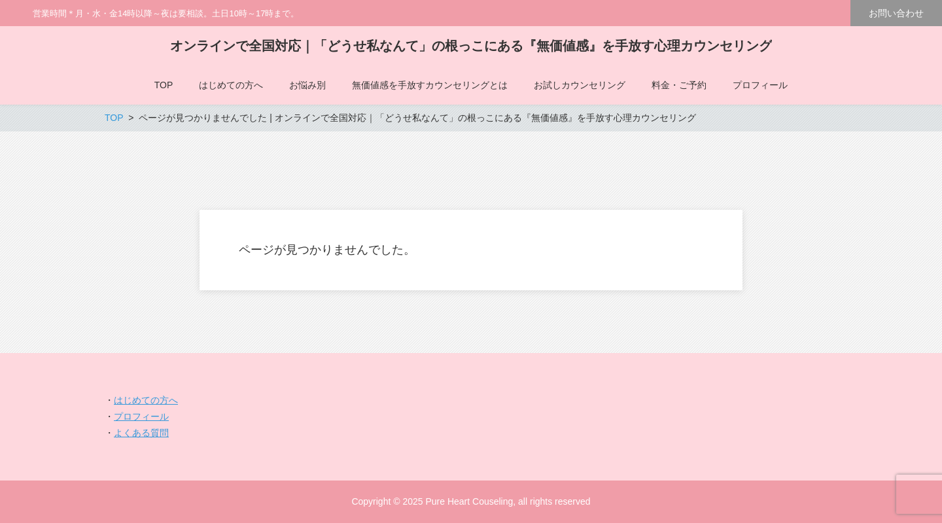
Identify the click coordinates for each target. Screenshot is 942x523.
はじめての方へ (146, 400)
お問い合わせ (896, 13)
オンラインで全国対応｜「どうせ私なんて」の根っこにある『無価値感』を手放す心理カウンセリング (471, 46)
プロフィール (141, 416)
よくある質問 (141, 433)
